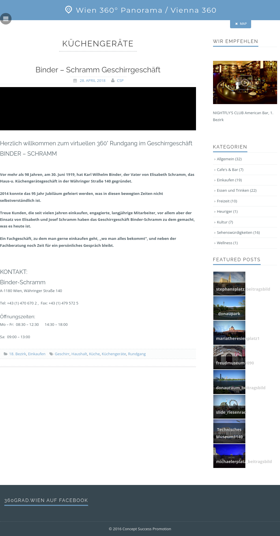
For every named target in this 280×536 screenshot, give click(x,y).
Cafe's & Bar (230, 169)
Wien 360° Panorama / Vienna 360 (140, 10)
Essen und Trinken (236, 190)
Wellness (227, 242)
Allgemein (229, 158)
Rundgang (137, 353)
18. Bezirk (17, 353)
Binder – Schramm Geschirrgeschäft (98, 69)
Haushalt (79, 353)
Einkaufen (36, 353)
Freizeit (227, 201)
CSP (120, 80)
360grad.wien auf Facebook (46, 500)
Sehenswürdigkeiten (238, 232)
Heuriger (227, 211)
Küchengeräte (114, 353)
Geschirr (62, 353)
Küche (94, 353)
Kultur (225, 222)
